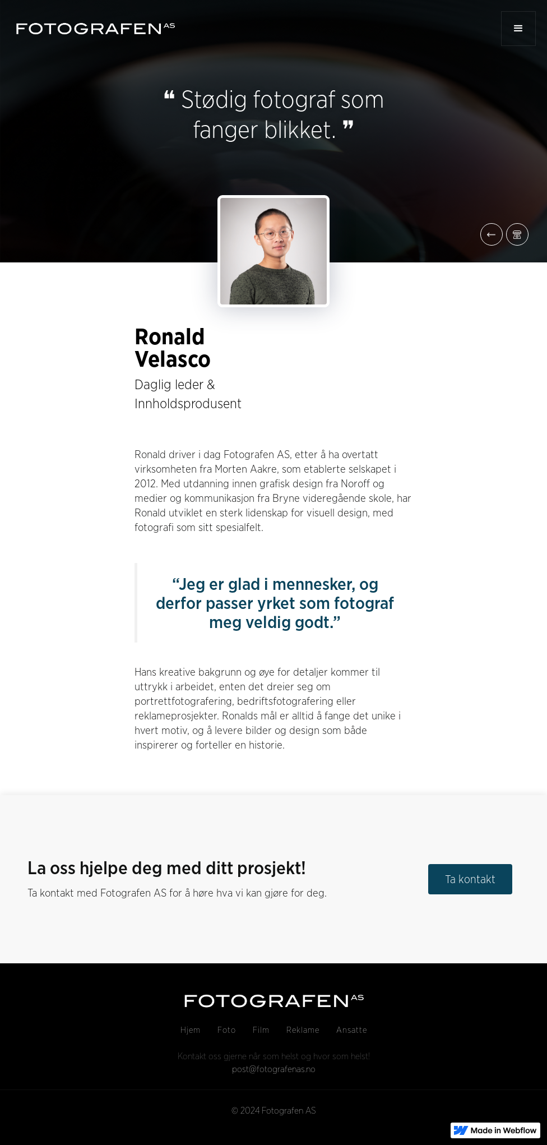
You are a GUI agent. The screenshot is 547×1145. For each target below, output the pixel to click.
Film (261, 1030)
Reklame (302, 1030)
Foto (226, 1030)
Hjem (190, 1030)
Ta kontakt (470, 879)
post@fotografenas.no (274, 1069)
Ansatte (351, 1030)
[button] (518, 28)
